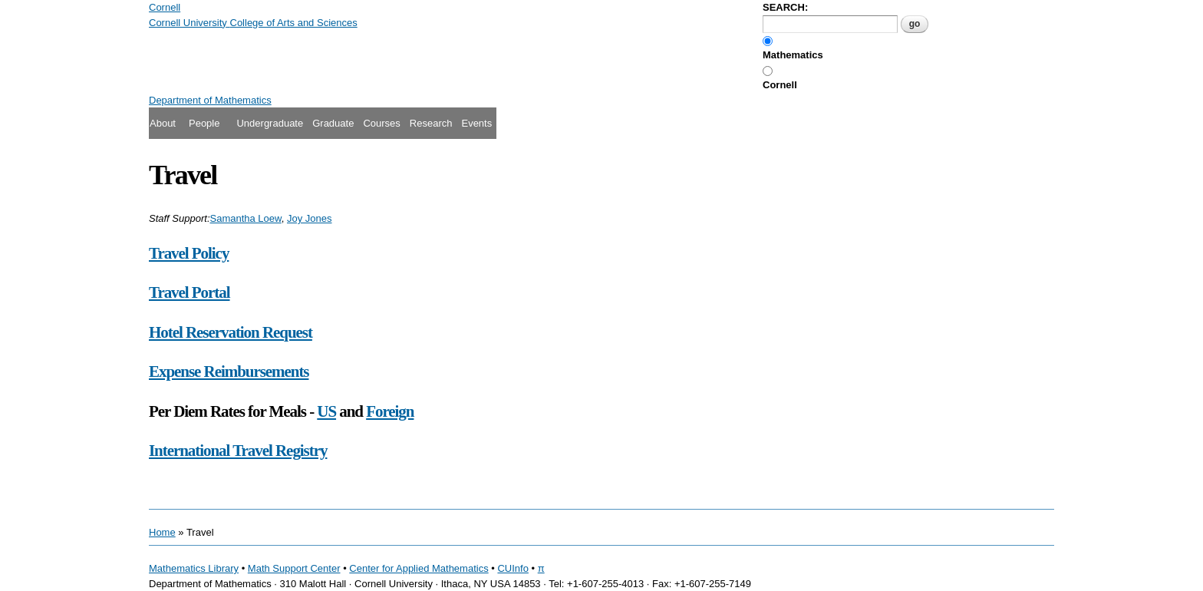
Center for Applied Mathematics (418, 568)
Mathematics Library (194, 568)
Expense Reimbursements (228, 371)
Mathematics (793, 55)
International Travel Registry (238, 450)
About (163, 123)
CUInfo (512, 568)
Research (431, 123)
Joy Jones (309, 218)
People (204, 123)
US (326, 411)
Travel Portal (189, 292)
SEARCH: (785, 7)
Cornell (780, 85)
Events (476, 123)
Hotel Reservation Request (230, 332)
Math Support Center (294, 568)
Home (162, 532)
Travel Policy (189, 253)
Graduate (333, 123)
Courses (381, 123)
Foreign (390, 411)
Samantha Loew (246, 218)
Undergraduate (269, 123)
